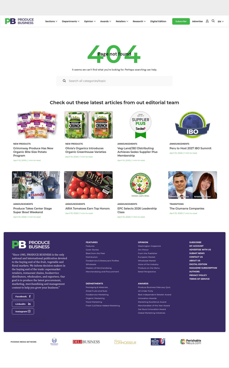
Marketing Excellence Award (152, 302)
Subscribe (181, 21)
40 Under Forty (145, 291)
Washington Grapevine (149, 246)
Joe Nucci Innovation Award (152, 309)
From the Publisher (147, 253)
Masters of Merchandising (99, 268)
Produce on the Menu (149, 268)
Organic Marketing (95, 298)
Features (90, 246)
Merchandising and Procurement (102, 271)
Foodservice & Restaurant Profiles (102, 260)
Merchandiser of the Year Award (154, 305)
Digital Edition (158, 21)
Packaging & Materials (97, 287)
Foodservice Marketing (97, 294)
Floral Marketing (94, 302)
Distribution (92, 257)
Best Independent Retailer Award (154, 294)
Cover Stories (92, 249)
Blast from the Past (95, 253)
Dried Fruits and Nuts (96, 291)
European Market (146, 257)
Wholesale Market (147, 260)
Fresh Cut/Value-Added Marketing (103, 305)
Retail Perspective (147, 271)
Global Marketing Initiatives (151, 313)
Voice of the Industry (148, 264)
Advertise (197, 21)
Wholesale (91, 264)
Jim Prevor (143, 249)
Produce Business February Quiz (154, 287)
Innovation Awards (147, 298)
